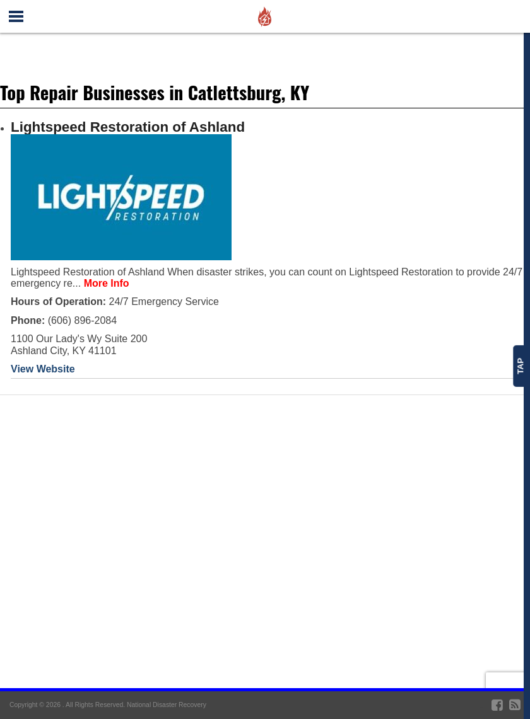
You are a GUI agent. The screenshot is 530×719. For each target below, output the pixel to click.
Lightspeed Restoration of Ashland (128, 127)
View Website (43, 369)
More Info (106, 283)
